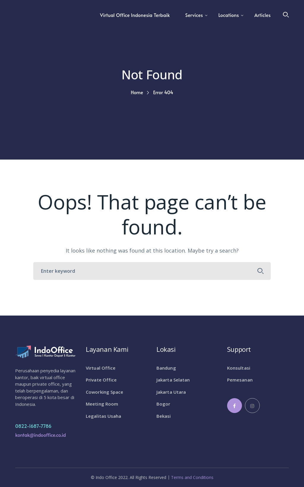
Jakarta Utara (171, 392)
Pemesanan (240, 380)
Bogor (163, 404)
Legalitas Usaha (103, 416)
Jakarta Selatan (173, 380)
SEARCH (260, 271)
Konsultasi (238, 368)
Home (137, 92)
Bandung (166, 368)
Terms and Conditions (192, 477)
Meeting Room (102, 404)
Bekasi (163, 416)
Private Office (101, 380)
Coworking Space (105, 392)
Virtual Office (100, 368)
